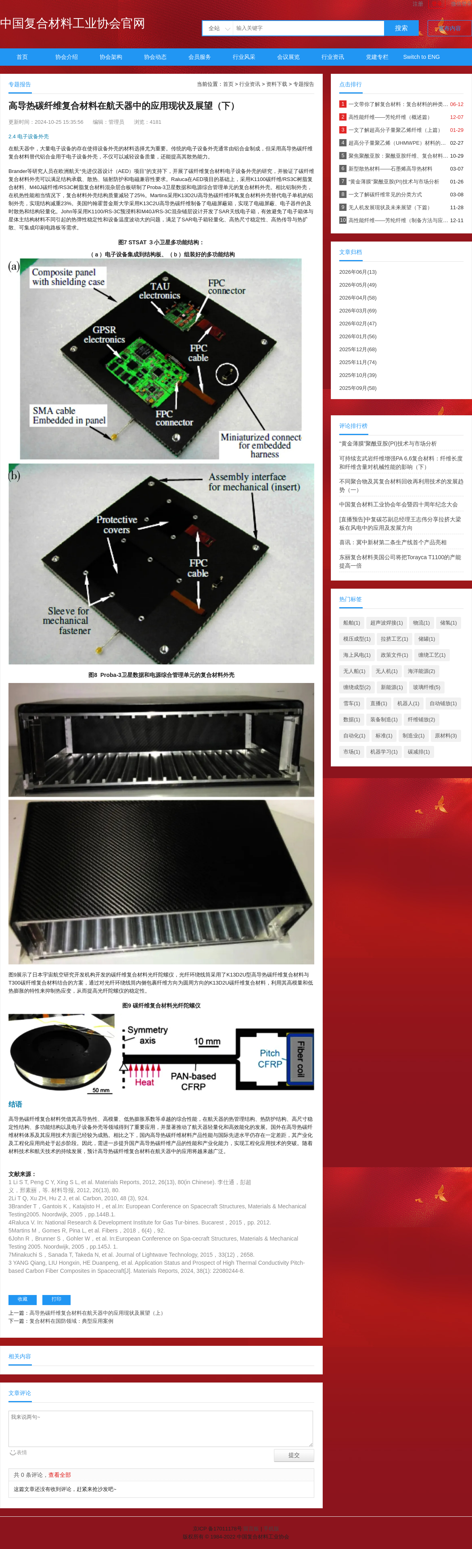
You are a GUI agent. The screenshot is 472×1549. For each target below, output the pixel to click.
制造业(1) (414, 736)
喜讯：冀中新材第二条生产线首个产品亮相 (393, 542)
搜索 (401, 28)
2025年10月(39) (358, 375)
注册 (418, 4)
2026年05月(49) (358, 285)
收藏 (22, 1299)
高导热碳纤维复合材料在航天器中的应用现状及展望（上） (97, 1313)
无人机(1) (387, 671)
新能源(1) (392, 687)
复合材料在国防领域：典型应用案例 (71, 1321)
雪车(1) (351, 703)
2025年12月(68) (358, 349)
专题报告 (303, 84)
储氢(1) (448, 623)
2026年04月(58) (358, 298)
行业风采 (244, 57)
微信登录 (461, 4)
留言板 (251, 1529)
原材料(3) (446, 736)
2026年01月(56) (358, 336)
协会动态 (155, 57)
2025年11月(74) (358, 362)
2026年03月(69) (358, 311)
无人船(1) (354, 671)
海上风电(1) (357, 655)
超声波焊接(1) (386, 623)
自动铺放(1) (443, 703)
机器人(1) (408, 703)
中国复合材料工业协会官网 (72, 23)
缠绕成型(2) (357, 687)
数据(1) (351, 719)
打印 (56, 1299)
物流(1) (421, 623)
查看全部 (59, 1475)
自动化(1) (354, 736)
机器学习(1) (384, 752)
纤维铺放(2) (421, 719)
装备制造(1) (384, 719)
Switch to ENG (421, 57)
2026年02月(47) (358, 324)
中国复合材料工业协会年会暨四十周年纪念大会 (398, 504)
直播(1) (378, 703)
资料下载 (276, 84)
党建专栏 (377, 57)
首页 (22, 57)
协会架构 (111, 57)
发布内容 (450, 28)
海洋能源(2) (421, 671)
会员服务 (199, 57)
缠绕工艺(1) (432, 655)
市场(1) (351, 752)
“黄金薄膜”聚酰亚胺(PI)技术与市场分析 (388, 443)
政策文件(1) (394, 655)
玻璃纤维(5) (427, 687)
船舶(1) (351, 623)
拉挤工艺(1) (394, 639)
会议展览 (288, 57)
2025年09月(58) (358, 388)
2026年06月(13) (358, 272)
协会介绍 (66, 57)
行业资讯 (333, 57)
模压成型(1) (357, 639)
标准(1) (384, 736)
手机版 (271, 1529)
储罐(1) (426, 639)
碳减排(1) (419, 752)
